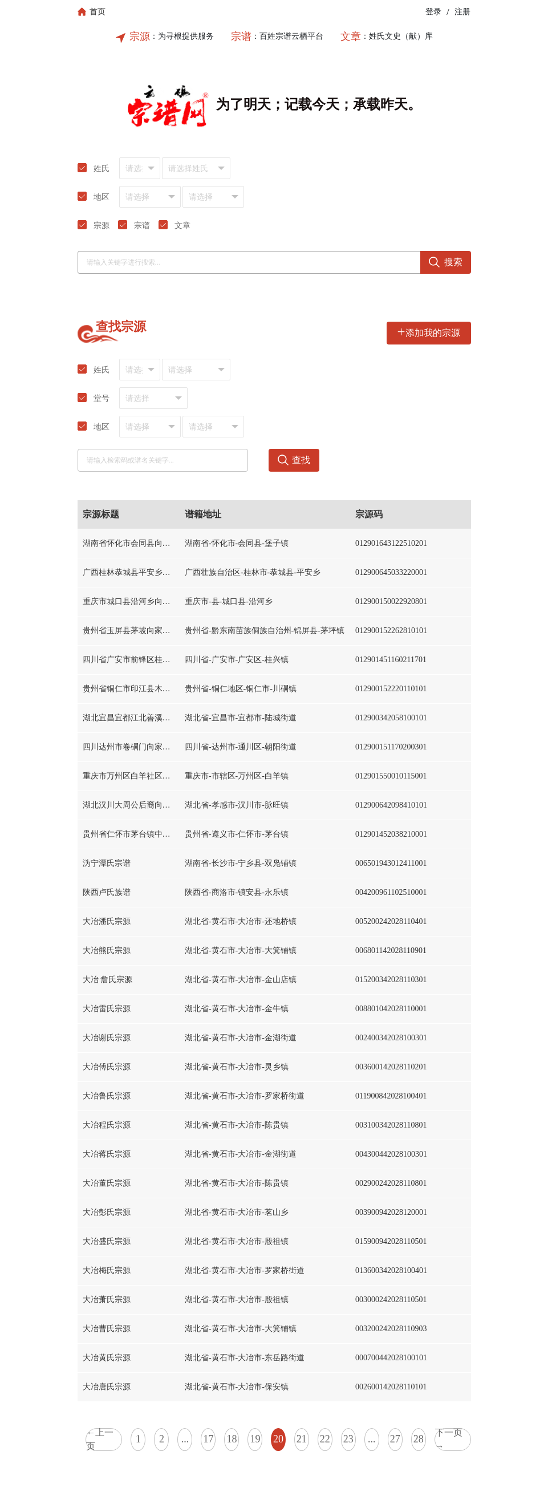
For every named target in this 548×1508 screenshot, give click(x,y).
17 (208, 1439)
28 (418, 1439)
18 (231, 1439)
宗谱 (241, 36)
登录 (433, 11)
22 (325, 1439)
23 (348, 1439)
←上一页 (99, 1439)
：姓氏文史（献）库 (397, 36)
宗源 (139, 36)
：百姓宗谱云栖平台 (287, 36)
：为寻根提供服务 (182, 36)
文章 (350, 36)
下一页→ (448, 1439)
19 (255, 1439)
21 (302, 1439)
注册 (462, 11)
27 (395, 1439)
